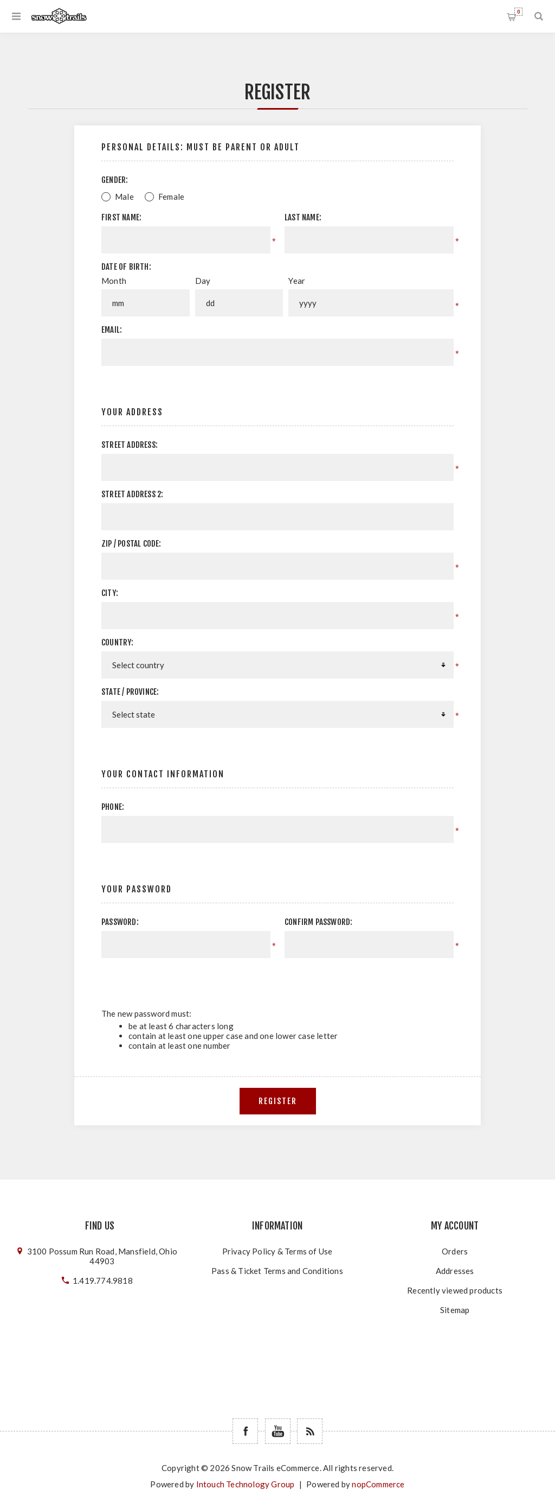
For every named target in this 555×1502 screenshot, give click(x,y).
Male (124, 196)
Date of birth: (126, 267)
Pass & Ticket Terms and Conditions (277, 1271)
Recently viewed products (454, 1290)
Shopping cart (518, 12)
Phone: (112, 807)
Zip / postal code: (131, 543)
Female (171, 196)
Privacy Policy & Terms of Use (277, 1251)
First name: (121, 217)
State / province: (130, 692)
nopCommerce (378, 1484)
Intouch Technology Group (245, 1484)
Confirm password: (318, 922)
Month (113, 281)
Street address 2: (132, 494)
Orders (455, 1251)
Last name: (303, 217)
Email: (111, 330)
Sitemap (454, 1310)
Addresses (455, 1271)
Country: (117, 642)
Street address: (129, 445)
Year (296, 281)
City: (109, 593)
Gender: (114, 180)
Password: (120, 922)
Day (203, 281)
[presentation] (362, 979)
